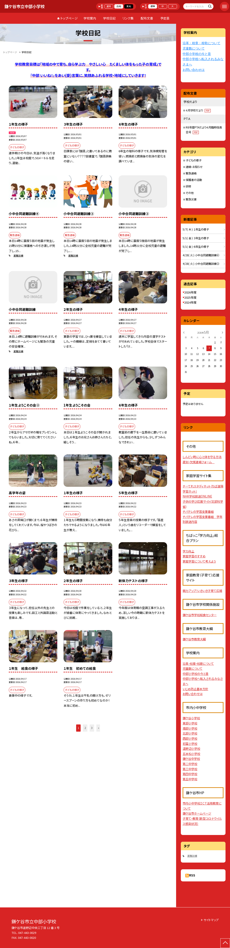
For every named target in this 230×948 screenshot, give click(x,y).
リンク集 (128, 18)
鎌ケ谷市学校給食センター (200, 615)
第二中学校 (190, 764)
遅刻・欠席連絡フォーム (199, 462)
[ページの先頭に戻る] (225, 943)
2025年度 (190, 297)
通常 (108, 6)
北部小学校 (190, 733)
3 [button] (92, 728)
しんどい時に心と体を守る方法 (202, 457)
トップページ (69, 18)
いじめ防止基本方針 (195, 689)
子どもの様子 (193, 160)
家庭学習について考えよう (199, 561)
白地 (119, 6)
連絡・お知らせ (194, 167)
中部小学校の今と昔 (197, 54)
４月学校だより (198, 110)
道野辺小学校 (191, 748)
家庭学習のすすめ (194, 556)
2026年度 (190, 292)
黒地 (128, 6)
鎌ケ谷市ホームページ (197, 813)
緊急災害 (191, 199)
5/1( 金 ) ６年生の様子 (196, 247)
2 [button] (85, 728)
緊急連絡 (191, 173)
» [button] (98, 728)
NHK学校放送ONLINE (197, 496)
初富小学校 (190, 743)
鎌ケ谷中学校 (191, 759)
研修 (188, 186)
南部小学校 (190, 728)
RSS (192, 875)
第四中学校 (190, 774)
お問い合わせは (194, 70)
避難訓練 (18, 255)
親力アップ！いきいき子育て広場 (202, 591)
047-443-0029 (27, 933)
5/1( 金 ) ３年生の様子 (196, 238)
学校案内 (90, 18)
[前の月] (183, 332)
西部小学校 (190, 738)
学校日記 (109, 18)
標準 (152, 6)
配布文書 (147, 18)
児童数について (194, 48)
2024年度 (190, 302)
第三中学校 (190, 769)
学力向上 (188, 551)
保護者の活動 (194, 180)
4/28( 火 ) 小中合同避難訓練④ (201, 255)
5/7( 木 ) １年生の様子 (196, 229)
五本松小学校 (191, 754)
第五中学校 (190, 779)
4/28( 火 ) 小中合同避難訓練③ (201, 264)
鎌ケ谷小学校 (191, 718)
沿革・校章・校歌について (201, 43)
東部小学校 (190, 723)
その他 (190, 193)
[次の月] (222, 332)
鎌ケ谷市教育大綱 (194, 639)
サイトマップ (211, 920)
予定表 (165, 18)
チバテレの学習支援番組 (198, 511)
